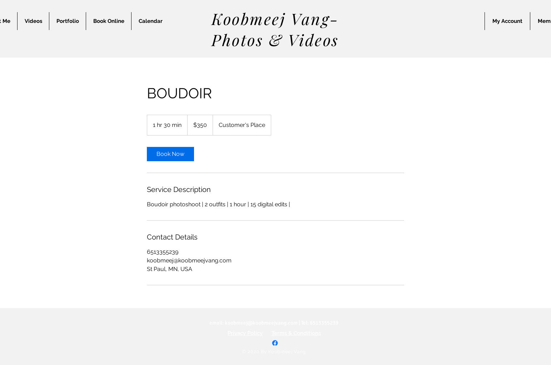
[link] (170, 154)
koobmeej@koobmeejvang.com (261, 323)
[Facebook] (275, 343)
